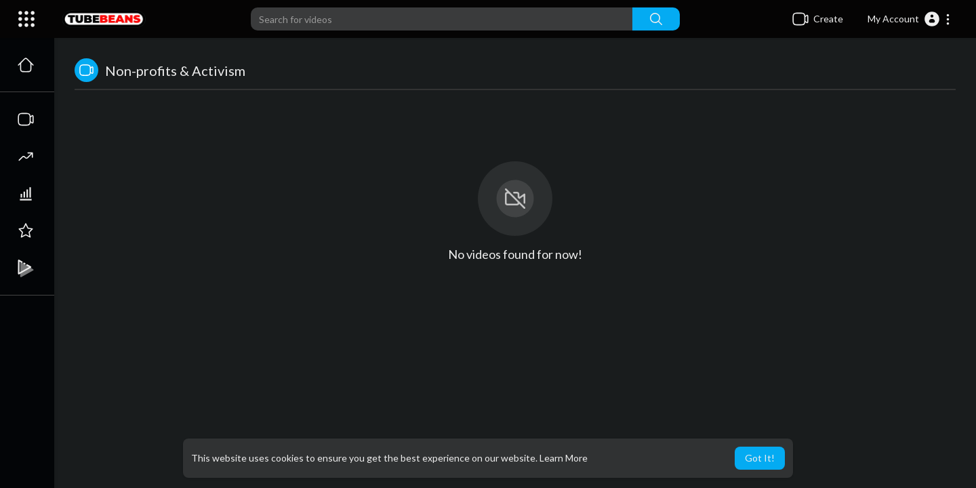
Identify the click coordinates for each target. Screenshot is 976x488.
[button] (909, 19)
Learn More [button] (564, 458)
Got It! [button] (760, 458)
